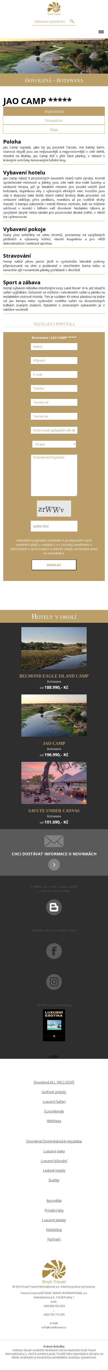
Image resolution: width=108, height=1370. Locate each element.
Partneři (54, 1239)
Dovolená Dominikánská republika (54, 1141)
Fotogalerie (54, 120)
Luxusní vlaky (54, 1151)
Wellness (54, 1121)
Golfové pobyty (54, 1092)
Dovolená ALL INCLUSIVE (54, 1082)
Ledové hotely (54, 1171)
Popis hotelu (54, 111)
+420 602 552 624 (54, 1306)
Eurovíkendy (54, 1111)
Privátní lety (54, 1210)
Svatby (54, 1180)
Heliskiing (54, 1230)
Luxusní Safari (54, 1102)
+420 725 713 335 (54, 1314)
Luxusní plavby (54, 1220)
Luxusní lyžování (54, 1161)
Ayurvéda (54, 1201)
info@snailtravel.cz (54, 1327)
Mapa (54, 129)
